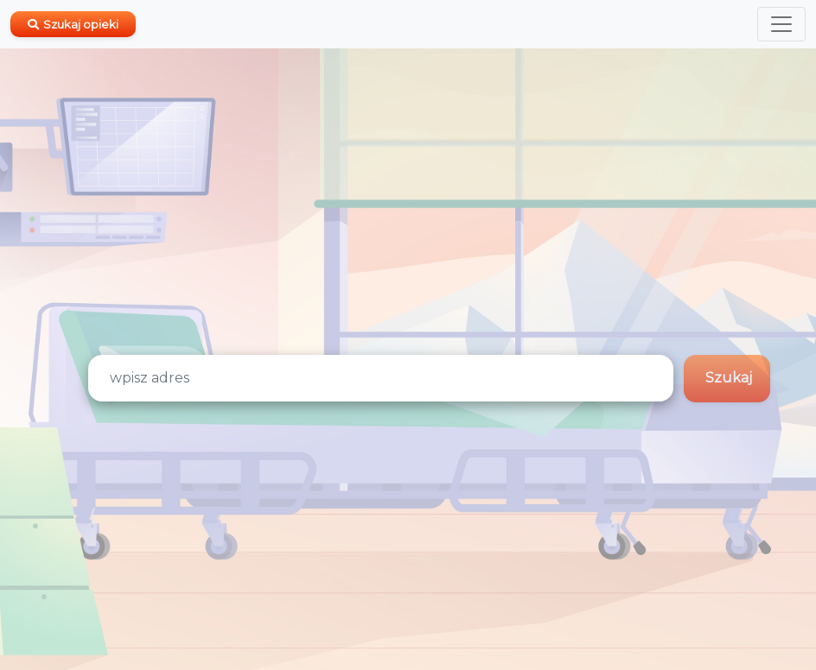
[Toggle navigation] (781, 24)
